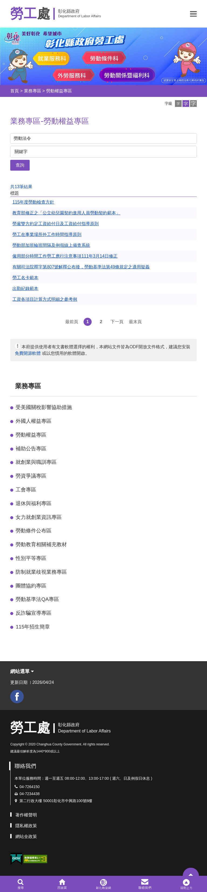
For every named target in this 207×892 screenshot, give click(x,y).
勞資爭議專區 (31, 476)
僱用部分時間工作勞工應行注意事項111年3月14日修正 (64, 256)
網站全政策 (26, 836)
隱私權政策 (26, 825)
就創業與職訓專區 (36, 462)
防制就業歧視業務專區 (41, 572)
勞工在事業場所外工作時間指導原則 (46, 234)
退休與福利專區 (33, 503)
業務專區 (32, 91)
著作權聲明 (26, 815)
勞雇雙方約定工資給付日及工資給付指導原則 (55, 223)
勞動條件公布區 (33, 530)
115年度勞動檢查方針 (33, 202)
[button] (193, 14)
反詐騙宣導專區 (33, 613)
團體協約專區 (31, 586)
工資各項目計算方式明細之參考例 (44, 299)
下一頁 (117, 321)
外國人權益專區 (33, 421)
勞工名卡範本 (25, 277)
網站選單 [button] (22, 671)
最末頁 (135, 321)
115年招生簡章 (33, 627)
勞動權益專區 (59, 91)
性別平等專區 (31, 558)
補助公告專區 (31, 448)
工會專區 (26, 489)
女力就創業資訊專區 (39, 517)
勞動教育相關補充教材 (41, 544)
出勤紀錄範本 (25, 288)
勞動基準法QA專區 (37, 599)
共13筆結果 (21, 186)
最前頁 (71, 321)
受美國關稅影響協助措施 (44, 407)
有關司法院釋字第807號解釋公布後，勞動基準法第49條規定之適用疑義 (81, 267)
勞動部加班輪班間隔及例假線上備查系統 (51, 245)
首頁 (14, 91)
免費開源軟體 (28, 353)
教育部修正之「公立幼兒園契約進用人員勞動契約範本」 (66, 213)
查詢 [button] (20, 165)
